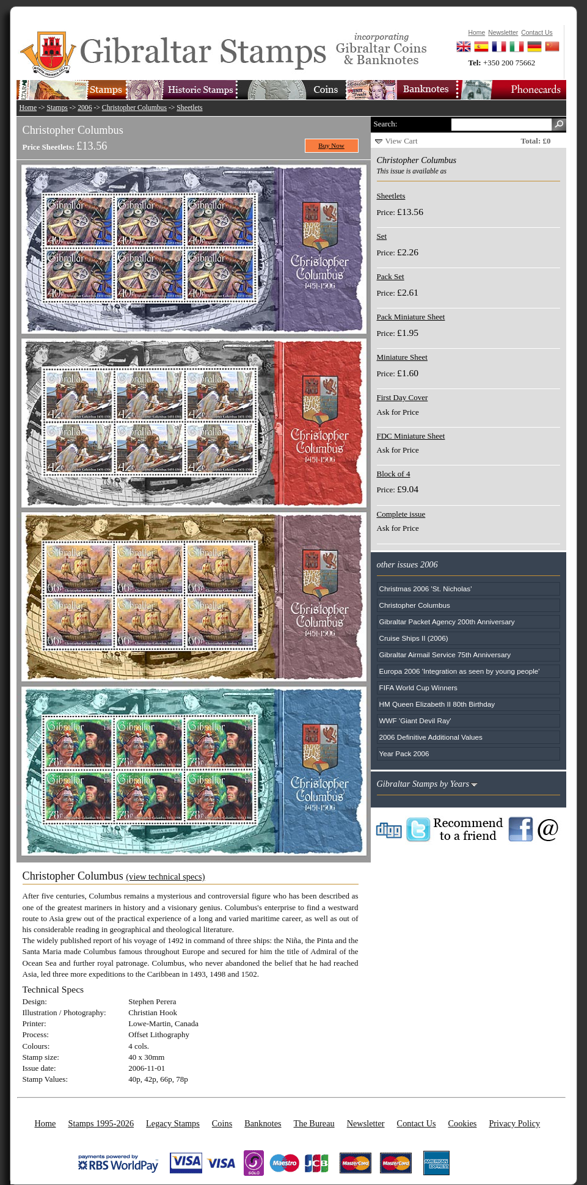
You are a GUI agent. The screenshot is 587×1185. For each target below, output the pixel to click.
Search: (386, 123)
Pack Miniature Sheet (411, 316)
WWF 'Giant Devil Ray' (415, 720)
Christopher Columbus (134, 108)
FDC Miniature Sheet (411, 435)
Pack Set (390, 276)
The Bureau (314, 1123)
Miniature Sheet (402, 357)
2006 (85, 108)
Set (382, 236)
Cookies (462, 1123)
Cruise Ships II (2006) (413, 638)
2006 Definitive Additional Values (431, 737)
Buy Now (331, 145)
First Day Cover (402, 397)
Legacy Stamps (173, 1123)
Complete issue (401, 514)
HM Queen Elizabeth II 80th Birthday (437, 704)
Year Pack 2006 (404, 753)
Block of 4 (393, 473)
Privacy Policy (514, 1123)
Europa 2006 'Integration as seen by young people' (459, 671)
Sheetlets (189, 108)
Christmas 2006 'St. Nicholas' (425, 588)
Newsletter (366, 1123)
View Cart (401, 140)
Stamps (56, 108)
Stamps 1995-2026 (101, 1123)
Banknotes (262, 1123)
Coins (222, 1123)
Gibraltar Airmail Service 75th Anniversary (445, 654)
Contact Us (416, 1123)
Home (28, 108)
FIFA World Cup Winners (418, 687)
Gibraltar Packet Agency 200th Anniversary (447, 621)
